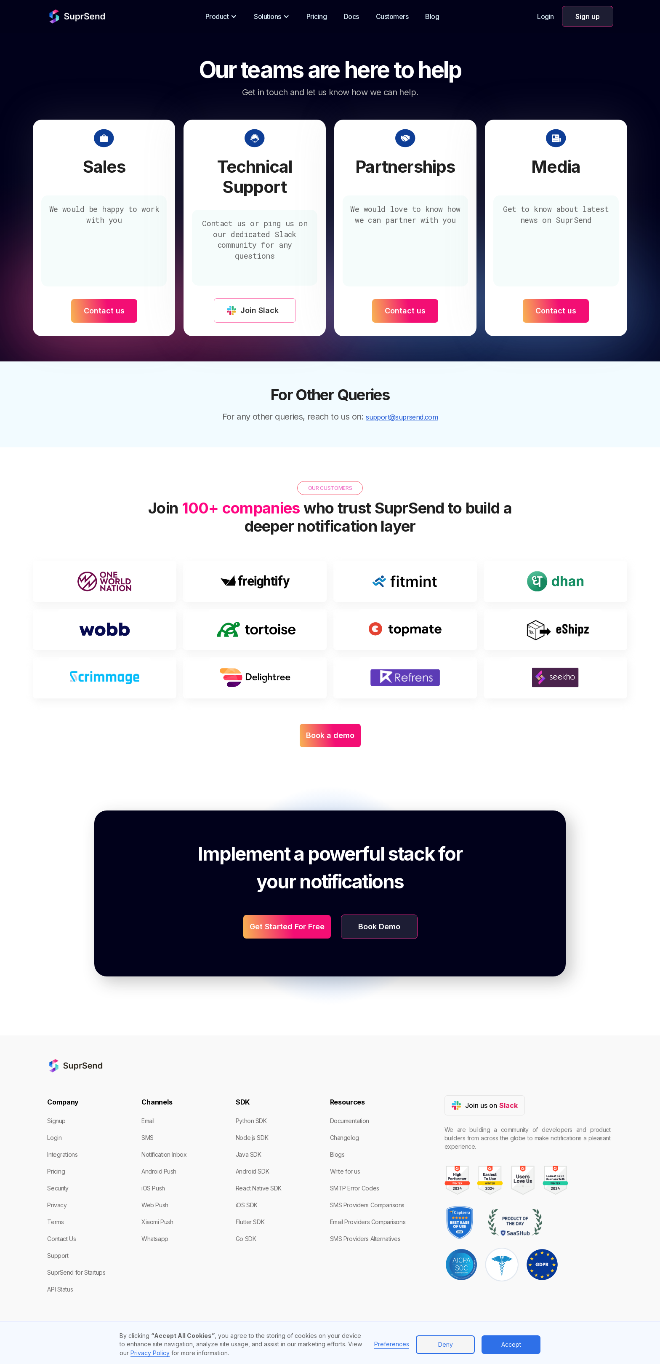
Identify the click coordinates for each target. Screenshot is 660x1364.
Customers (392, 16)
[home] (77, 16)
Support (57, 1255)
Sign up (587, 16)
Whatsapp (154, 1238)
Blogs (337, 1154)
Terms (55, 1221)
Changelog (344, 1137)
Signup (56, 1120)
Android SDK (252, 1171)
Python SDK (251, 1120)
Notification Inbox (163, 1154)
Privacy (57, 1205)
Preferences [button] (391, 1344)
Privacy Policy (150, 1352)
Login (545, 16)
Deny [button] (445, 1344)
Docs (351, 16)
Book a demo (330, 735)
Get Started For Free (287, 926)
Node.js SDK (252, 1137)
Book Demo (379, 926)
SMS (147, 1137)
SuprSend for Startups (76, 1272)
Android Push (158, 1171)
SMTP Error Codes (354, 1188)
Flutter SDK (250, 1221)
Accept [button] (511, 1344)
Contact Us (61, 1238)
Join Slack (259, 310)
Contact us (104, 310)
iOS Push (153, 1188)
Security (58, 1188)
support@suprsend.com (402, 417)
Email (147, 1120)
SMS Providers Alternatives (365, 1238)
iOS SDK (247, 1205)
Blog (432, 16)
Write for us (345, 1171)
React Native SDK (259, 1188)
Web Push (154, 1205)
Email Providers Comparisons (368, 1221)
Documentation (350, 1120)
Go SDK (246, 1238)
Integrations (62, 1154)
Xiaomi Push (157, 1221)
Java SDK (248, 1154)
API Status (60, 1289)
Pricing (316, 16)
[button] (221, 16)
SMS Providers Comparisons (367, 1205)
